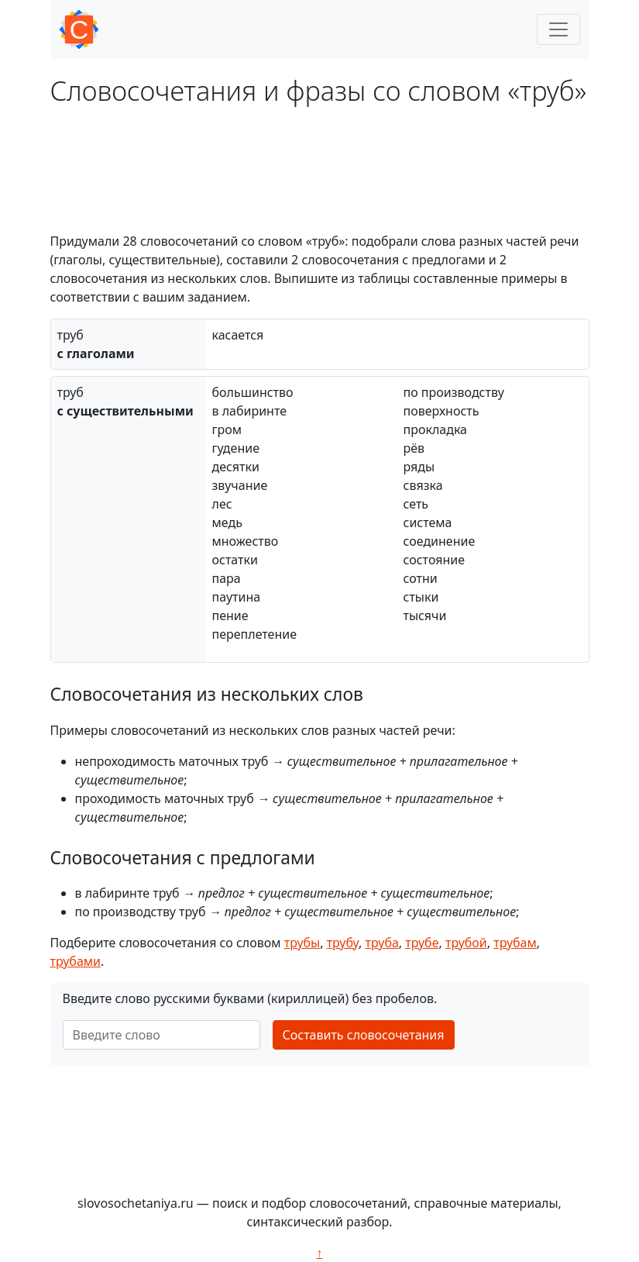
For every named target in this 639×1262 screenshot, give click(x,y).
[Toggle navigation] (558, 29)
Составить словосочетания (364, 1034)
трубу (343, 942)
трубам (515, 942)
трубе (421, 942)
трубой (466, 942)
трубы (302, 942)
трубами (75, 961)
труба (382, 942)
